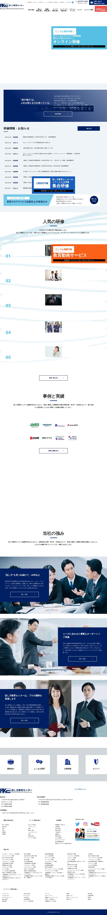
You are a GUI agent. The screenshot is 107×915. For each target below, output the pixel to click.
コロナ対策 (67, 2)
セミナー (79, 9)
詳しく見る (24, 594)
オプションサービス (72, 9)
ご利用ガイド (41, 2)
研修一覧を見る (53, 378)
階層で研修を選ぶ (47, 9)
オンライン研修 (88, 9)
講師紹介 (56, 2)
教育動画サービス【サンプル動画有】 (101, 9)
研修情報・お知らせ (32, 2)
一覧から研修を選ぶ (39, 9)
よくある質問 (49, 2)
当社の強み (31, 9)
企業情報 (61, 2)
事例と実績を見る (53, 450)
